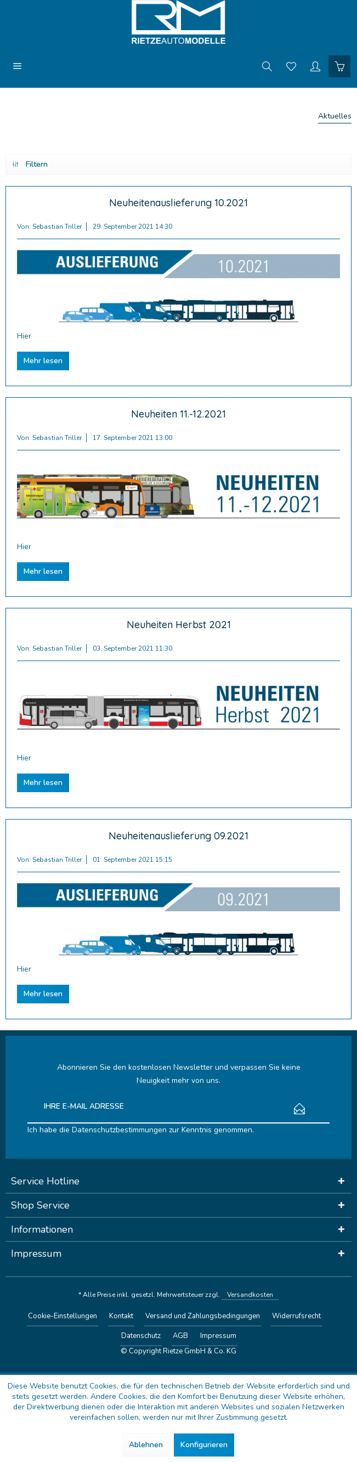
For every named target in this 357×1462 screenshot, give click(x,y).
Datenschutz (141, 1336)
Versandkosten (250, 1294)
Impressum (218, 1336)
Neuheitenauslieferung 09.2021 (178, 835)
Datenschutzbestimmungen (119, 1130)
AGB (180, 1336)
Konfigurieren (204, 1445)
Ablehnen (146, 1445)
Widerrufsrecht (296, 1316)
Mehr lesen (43, 360)
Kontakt (121, 1316)
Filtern (30, 163)
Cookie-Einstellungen (62, 1316)
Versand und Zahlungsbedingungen (202, 1316)
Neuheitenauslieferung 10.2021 (178, 202)
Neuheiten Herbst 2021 (179, 624)
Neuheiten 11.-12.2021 (178, 414)
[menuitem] (17, 66)
